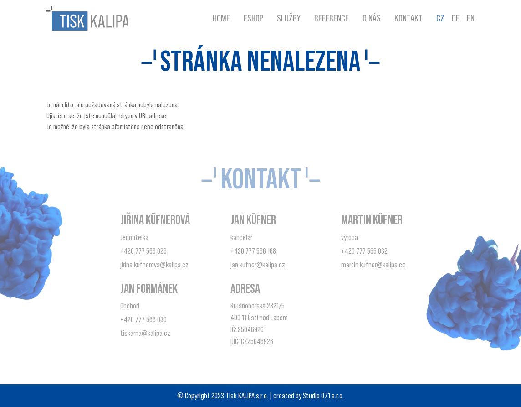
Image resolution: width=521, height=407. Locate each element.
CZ (440, 18)
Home (221, 18)
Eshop (253, 18)
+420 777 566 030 (143, 320)
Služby (289, 18)
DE (456, 18)
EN (471, 18)
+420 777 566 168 (253, 251)
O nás (372, 18)
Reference (331, 18)
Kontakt (408, 18)
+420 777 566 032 (364, 251)
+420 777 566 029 (143, 251)
